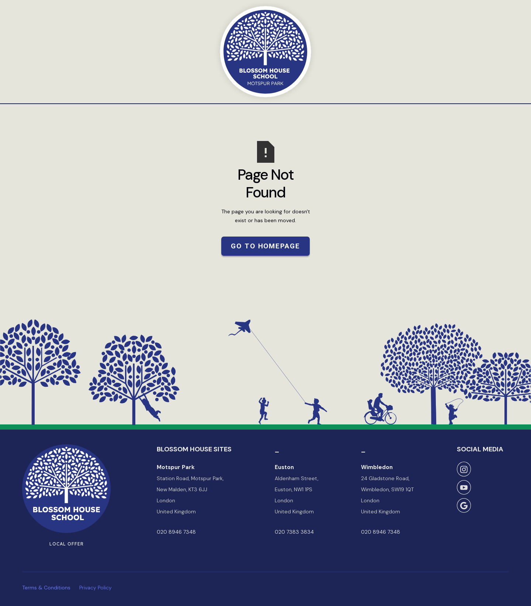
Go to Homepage (265, 246)
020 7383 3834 (294, 531)
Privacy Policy (95, 587)
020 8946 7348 (176, 531)
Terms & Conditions (46, 587)
